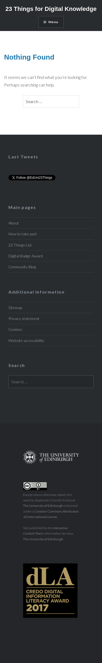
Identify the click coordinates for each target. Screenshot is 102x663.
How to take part (22, 234)
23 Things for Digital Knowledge (51, 8)
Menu (53, 22)
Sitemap (15, 307)
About (13, 223)
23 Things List (20, 245)
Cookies (15, 329)
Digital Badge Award (25, 256)
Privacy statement (23, 318)
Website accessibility (26, 340)
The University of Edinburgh (43, 506)
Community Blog (22, 266)
